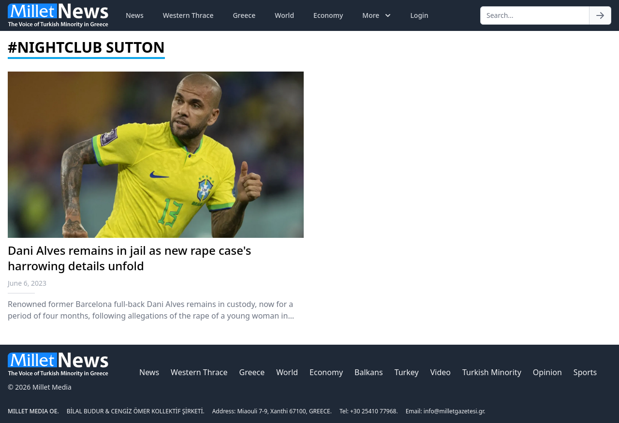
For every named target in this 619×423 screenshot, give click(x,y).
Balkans (368, 372)
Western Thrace (188, 15)
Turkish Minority (491, 372)
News (135, 15)
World (284, 15)
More (377, 15)
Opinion (547, 372)
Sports (585, 372)
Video (440, 372)
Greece (244, 15)
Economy (328, 15)
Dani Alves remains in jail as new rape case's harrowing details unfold (129, 258)
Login (419, 15)
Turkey (407, 372)
